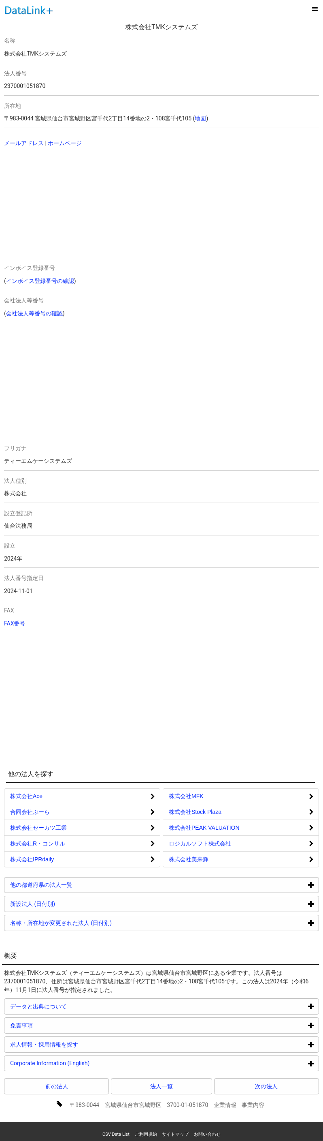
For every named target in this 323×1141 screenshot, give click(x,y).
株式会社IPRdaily (32, 859)
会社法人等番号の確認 (34, 313)
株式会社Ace (26, 796)
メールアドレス (24, 143)
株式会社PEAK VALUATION (204, 827)
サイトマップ (175, 1134)
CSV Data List (116, 1134)
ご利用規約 (146, 1134)
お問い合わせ (207, 1134)
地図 (200, 118)
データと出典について (69, 1006)
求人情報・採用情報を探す (74, 1044)
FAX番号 (15, 623)
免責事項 (52, 1025)
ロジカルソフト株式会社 (200, 843)
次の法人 (266, 1086)
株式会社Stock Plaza (195, 812)
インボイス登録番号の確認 (40, 281)
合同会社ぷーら (30, 812)
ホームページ (65, 143)
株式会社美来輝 (188, 859)
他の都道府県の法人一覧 (72, 884)
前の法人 (56, 1086)
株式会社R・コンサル (37, 843)
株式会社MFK (186, 796)
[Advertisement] (83, 206)
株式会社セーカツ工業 (38, 827)
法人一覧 (161, 1086)
